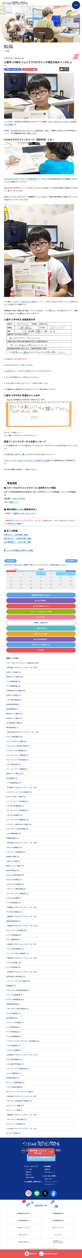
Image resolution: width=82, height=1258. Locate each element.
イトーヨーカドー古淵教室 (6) (17, 769)
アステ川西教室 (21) (13, 1073)
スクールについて (32, 1166)
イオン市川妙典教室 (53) (15, 806)
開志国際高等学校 (58, 1220)
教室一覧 (28, 1175)
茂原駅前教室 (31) (12, 838)
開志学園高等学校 (23, 1220)
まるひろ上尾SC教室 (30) (15, 875)
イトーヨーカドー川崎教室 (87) (17, 755)
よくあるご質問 (50, 1176)
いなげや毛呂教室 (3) (13, 898)
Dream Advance (24, 1242)
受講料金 (28, 1172)
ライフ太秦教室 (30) (13, 967)
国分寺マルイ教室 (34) (14, 714)
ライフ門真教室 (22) (13, 1032)
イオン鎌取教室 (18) (13, 833)
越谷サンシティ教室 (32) (15, 866)
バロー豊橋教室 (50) (13, 939)
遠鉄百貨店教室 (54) (13, 921)
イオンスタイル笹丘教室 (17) (16, 1119)
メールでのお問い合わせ (43, 1157)
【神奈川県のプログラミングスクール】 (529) (22, 732)
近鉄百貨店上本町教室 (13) (15, 976)
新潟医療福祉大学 (58, 1213)
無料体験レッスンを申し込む (38, 1151)
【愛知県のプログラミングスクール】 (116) (21, 926)
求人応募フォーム (50, 1172)
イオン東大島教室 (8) (13, 700)
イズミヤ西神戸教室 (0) (14, 1087)
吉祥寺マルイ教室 (14, 523)
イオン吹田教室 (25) (13, 1045)
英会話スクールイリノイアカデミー (58, 1242)
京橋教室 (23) (11, 986)
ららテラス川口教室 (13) (15, 884)
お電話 (15, 513)
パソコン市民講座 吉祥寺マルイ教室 (19, 550)
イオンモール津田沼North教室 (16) (19, 824)
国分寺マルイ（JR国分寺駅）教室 (17, 538)
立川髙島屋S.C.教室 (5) (14, 723)
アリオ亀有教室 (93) (13, 681)
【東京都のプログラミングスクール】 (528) (21, 667)
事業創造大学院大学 (24, 1213)
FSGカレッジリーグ (58, 1227)
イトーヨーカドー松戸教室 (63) (17, 810)
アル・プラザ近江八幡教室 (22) (17, 953)
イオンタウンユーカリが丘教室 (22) (19, 792)
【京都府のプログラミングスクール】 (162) (21, 958)
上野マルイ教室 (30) (13, 695)
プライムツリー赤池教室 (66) (16, 930)
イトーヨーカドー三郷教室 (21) (17, 893)
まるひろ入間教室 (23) (14, 879)
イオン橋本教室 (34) (13, 764)
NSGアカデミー (24, 1235)
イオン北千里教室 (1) (13, 1050)
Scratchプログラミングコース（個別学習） (27, 130)
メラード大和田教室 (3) (14, 995)
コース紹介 (29, 1169)
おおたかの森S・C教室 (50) (16, 796)
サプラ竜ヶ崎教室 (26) (14, 912)
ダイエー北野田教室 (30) (15, 999)
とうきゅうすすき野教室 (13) (16, 750)
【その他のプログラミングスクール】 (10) (21, 1128)
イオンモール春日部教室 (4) (16, 889)
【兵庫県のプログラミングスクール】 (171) (21, 1055)
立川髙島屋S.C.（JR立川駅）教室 (17, 542)
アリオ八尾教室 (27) (13, 1013)
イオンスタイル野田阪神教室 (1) (17, 990)
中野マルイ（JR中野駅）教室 (16, 534)
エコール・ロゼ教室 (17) (15, 1022)
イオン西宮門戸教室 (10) (15, 1064)
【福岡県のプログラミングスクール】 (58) (21, 1115)
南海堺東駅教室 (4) (13, 1004)
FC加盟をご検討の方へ (34, 1182)
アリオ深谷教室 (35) (13, 903)
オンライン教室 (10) (13, 1133)
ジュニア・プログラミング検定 (24, 301)
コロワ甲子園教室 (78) (14, 1059)
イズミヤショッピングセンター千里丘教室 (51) (23, 1041)
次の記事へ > (71, 561)
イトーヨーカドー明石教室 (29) (17, 1068)
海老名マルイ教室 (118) (14, 773)
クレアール (58, 1235)
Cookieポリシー (50, 1184)
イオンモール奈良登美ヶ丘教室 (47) (19, 1101)
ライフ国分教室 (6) (13, 1027)
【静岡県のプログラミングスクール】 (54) (21, 916)
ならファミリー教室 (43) (15, 1105)
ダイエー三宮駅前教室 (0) (15, 1082)
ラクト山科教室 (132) (14, 962)
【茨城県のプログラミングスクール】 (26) (21, 907)
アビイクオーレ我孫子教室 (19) (17, 829)
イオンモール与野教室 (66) (15, 852)
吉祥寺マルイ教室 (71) (14, 718)
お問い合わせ (49, 1179)
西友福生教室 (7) (12, 727)
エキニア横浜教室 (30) (14, 737)
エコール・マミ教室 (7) (14, 1110)
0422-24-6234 (19, 498)
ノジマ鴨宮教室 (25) (13, 783)
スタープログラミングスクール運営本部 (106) (22, 663)
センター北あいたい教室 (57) (16, 741)
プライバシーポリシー (51, 1181)
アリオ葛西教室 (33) (13, 686)
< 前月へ (16, 569)
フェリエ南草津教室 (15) (15, 949)
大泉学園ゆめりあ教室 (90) (15, 690)
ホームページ (28, 513)
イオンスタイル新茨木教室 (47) (17, 1009)
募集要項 (47, 1169)
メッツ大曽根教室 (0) (13, 935)
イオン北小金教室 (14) (14, 815)
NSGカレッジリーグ (24, 1227)
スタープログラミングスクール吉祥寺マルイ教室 (30, 460)
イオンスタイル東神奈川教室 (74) (18, 746)
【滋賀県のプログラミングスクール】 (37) (21, 944)
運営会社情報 (30, 1177)
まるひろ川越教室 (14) (14, 847)
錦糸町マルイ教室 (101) (14, 677)
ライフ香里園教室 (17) (14, 1036)
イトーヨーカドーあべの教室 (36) (18, 981)
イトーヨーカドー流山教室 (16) (17, 801)
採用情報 (48, 1166)
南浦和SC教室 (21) (12, 856)
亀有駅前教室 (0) (12, 709)
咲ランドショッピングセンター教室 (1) (20, 1092)
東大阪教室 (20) (12, 1018)
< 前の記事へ (10, 561)
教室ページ (13, 502)
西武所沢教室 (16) (12, 870)
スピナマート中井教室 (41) (15, 1124)
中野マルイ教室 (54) (13, 672)
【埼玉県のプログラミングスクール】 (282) (21, 843)
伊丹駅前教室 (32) (12, 1078)
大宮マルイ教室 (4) (13, 861)
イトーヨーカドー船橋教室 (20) (17, 820)
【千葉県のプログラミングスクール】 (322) (21, 787)
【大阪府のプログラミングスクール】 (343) (21, 972)
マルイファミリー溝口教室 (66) (17, 760)
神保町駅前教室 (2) (13, 704)
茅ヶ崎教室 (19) (12, 778)
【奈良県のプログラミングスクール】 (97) (21, 1096)
